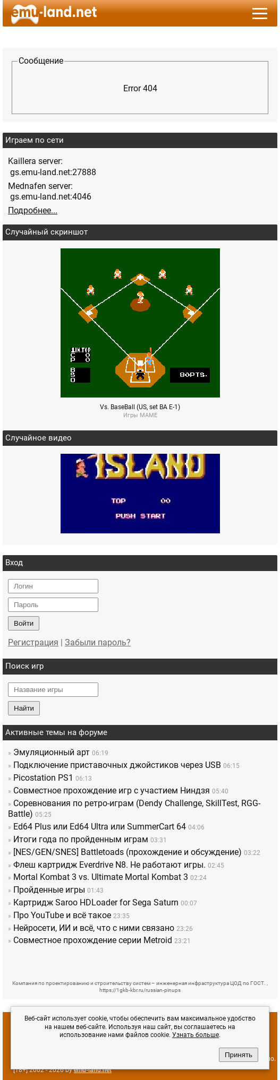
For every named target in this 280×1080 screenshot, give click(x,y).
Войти (23, 623)
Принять (238, 1055)
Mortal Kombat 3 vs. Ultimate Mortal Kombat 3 (100, 877)
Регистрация (33, 642)
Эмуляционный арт (51, 752)
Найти (24, 708)
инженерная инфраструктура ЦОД (199, 983)
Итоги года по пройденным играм (80, 839)
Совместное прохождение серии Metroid (92, 940)
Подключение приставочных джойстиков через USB (117, 765)
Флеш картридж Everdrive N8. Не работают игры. (109, 865)
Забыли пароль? (98, 642)
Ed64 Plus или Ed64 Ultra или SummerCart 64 (99, 827)
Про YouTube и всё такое (62, 915)
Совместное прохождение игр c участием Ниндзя (111, 790)
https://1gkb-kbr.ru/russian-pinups (140, 990)
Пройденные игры (49, 890)
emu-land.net (93, 1070)
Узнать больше (195, 1035)
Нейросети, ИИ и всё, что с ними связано (93, 928)
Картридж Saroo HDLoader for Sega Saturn (96, 902)
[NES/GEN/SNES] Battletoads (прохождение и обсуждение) (127, 852)
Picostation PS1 (43, 778)
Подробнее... (32, 210)
